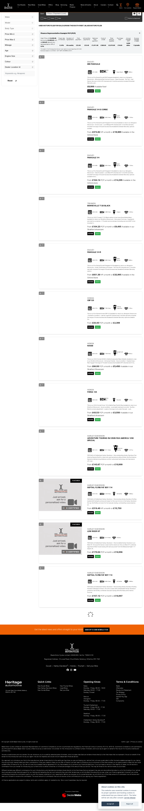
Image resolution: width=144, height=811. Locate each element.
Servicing (61, 4)
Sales (118, 694)
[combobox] (19, 17)
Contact (109, 4)
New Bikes (29, 4)
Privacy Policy (121, 702)
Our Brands (18, 4)
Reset (24, 81)
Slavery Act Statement (123, 698)
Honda (73, 674)
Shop (55, 4)
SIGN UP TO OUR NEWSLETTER (97, 638)
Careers (102, 4)
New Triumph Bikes (66, 694)
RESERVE (101, 91)
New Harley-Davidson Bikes (47, 696)
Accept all (110, 804)
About (94, 4)
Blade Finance (72, 4)
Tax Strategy (120, 700)
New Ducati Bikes (44, 694)
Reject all (129, 804)
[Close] (140, 33)
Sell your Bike (92, 674)
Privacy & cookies (136, 750)
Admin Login (125, 750)
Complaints (120, 709)
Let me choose (129, 798)
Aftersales (119, 696)
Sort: (42, 14)
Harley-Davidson (61, 674)
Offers (48, 4)
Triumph (81, 674)
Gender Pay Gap (121, 704)
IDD (117, 707)
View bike (91, 91)
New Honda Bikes (44, 698)
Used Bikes (39, 4)
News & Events (84, 4)
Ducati (48, 674)
